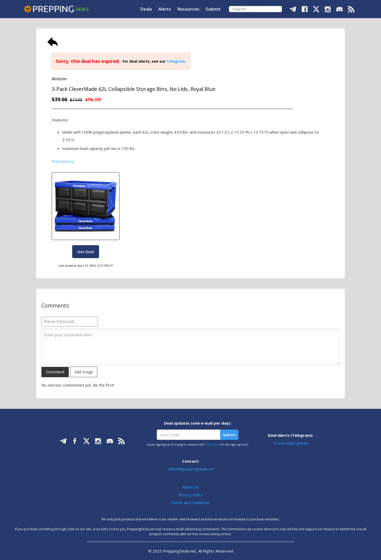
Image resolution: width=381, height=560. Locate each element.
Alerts (164, 9)
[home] (56, 9)
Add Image (84, 371)
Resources (188, 9)
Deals (146, 9)
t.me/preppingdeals (290, 443)
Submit (213, 9)
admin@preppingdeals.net (191, 468)
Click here (212, 444)
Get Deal (85, 251)
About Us (190, 487)
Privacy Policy (190, 494)
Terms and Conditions (190, 502)
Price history (63, 161)
